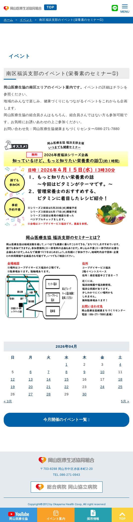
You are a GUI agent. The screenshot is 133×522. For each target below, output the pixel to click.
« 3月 (8, 401)
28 (49, 394)
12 (13, 379)
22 (66, 387)
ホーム (8, 20)
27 (30, 394)
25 (120, 387)
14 (49, 379)
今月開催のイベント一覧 (65, 419)
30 (84, 394)
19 (13, 387)
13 (30, 379)
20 (30, 387)
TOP (50, 7)
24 (102, 387)
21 (49, 387)
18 (120, 379)
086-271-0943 (70, 475)
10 (102, 372)
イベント (26, 20)
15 (66, 379)
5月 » (125, 401)
